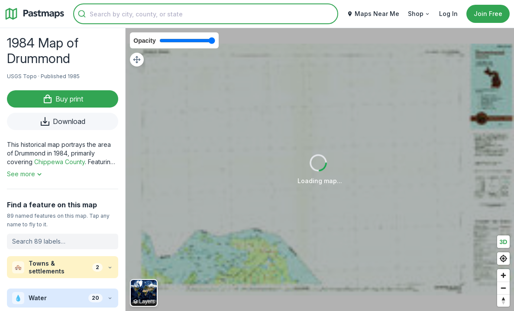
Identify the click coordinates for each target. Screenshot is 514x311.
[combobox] (205, 13)
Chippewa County (59, 161)
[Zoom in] (503, 275)
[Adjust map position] (137, 60)
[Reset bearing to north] (503, 300)
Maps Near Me (373, 13)
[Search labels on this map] (62, 241)
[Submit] (82, 13)
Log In (448, 13)
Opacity (144, 40)
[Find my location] (503, 258)
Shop (419, 13)
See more (25, 174)
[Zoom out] (503, 288)
